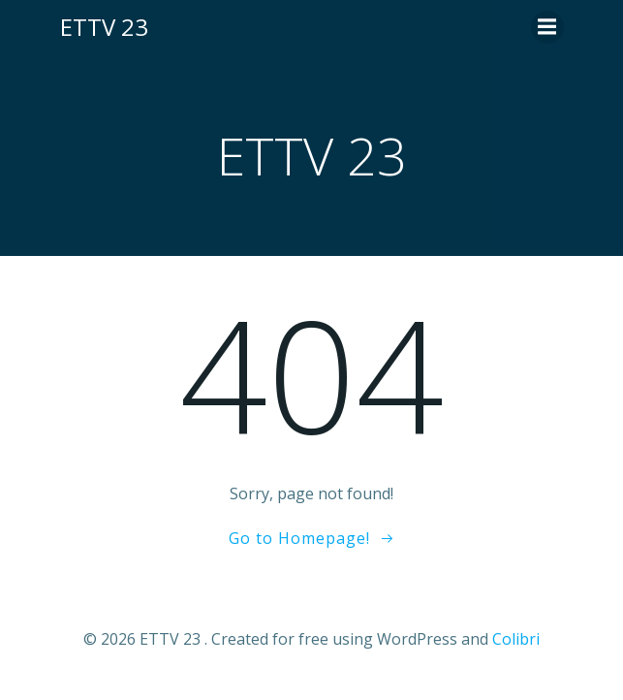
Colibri (516, 639)
